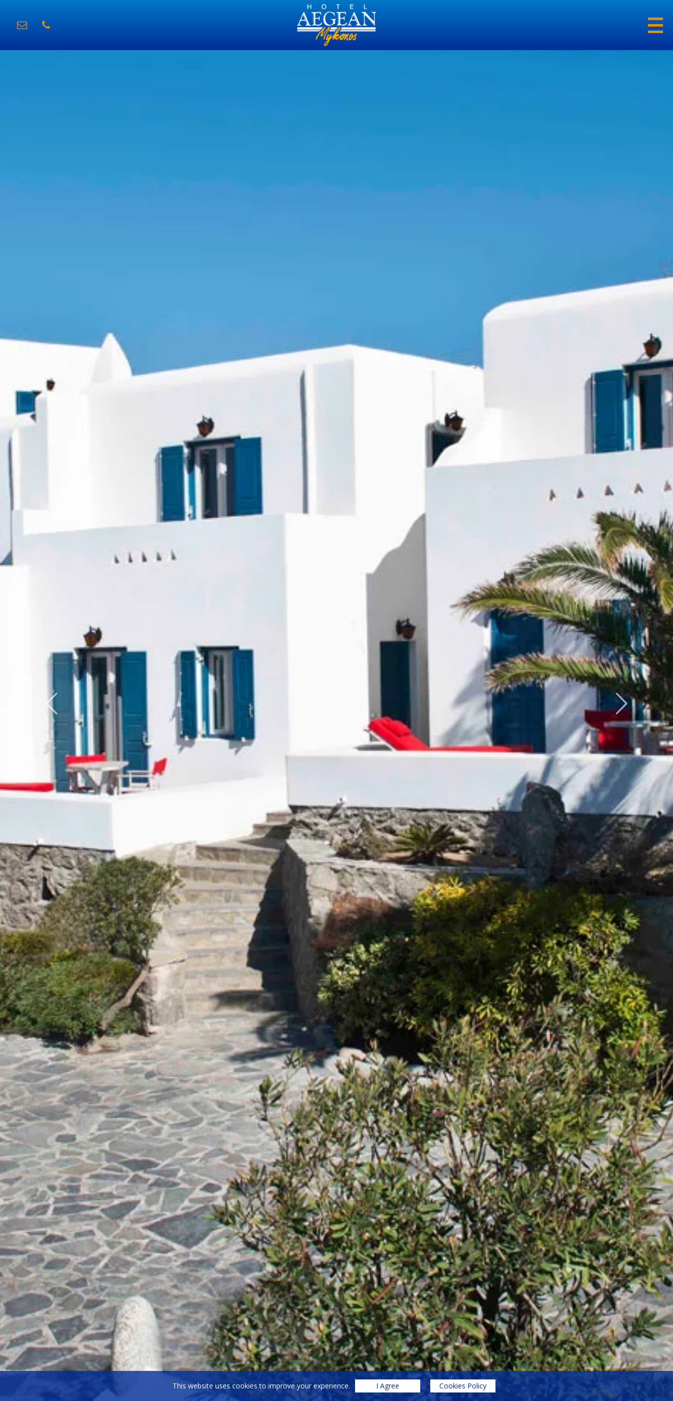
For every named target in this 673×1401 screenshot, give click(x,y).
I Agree (387, 1385)
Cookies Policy (462, 1385)
